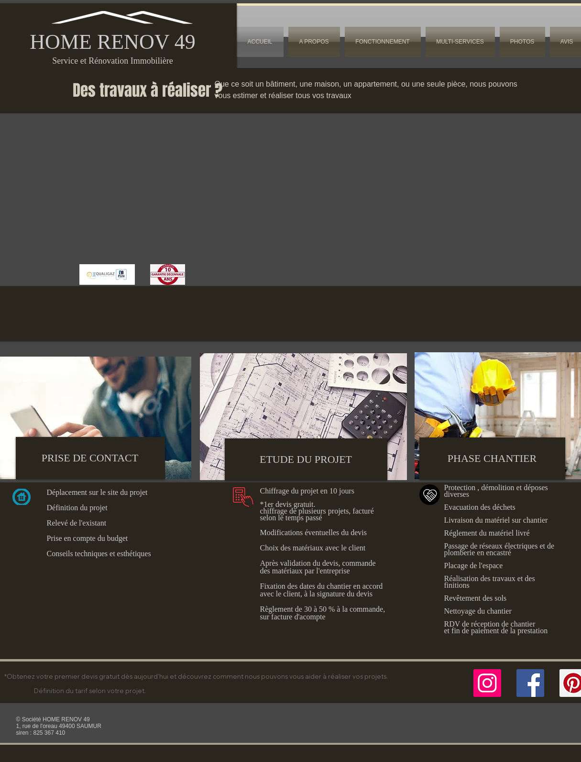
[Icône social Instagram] (487, 683)
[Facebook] (530, 683)
